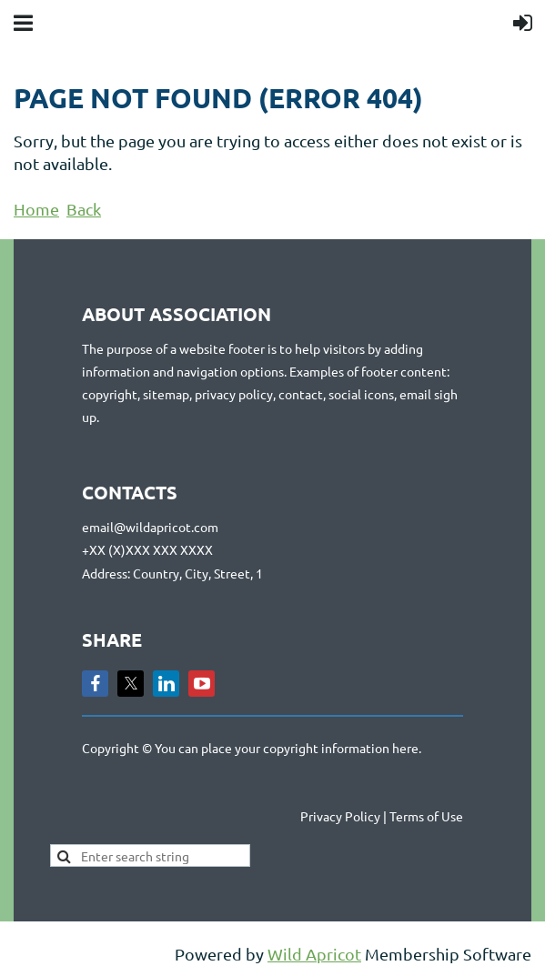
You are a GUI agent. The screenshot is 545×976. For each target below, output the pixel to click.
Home (36, 208)
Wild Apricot (314, 953)
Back (83, 208)
